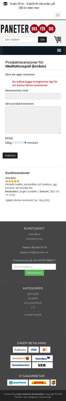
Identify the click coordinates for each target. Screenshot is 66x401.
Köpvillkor (34, 234)
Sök (42, 39)
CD (33, 307)
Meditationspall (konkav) (25, 66)
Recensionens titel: (17, 90)
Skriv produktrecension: (19, 103)
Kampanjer (33, 314)
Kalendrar (33, 303)
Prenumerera (34, 272)
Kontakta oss (34, 238)
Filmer (33, 298)
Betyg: (9, 138)
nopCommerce (24, 394)
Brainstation (38, 394)
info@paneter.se (38, 252)
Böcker (33, 294)
